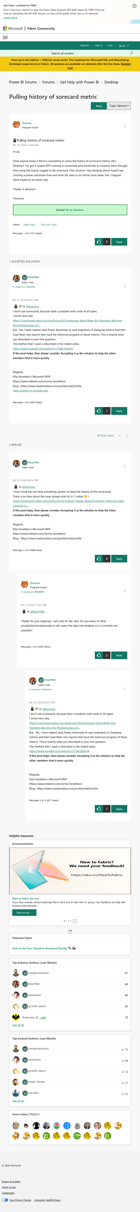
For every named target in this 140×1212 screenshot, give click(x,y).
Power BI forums (23, 81)
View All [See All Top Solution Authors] (18, 1025)
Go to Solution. (75, 210)
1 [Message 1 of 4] (23, 233)
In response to (24, 286)
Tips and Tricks (49, 224)
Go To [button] (122, 45)
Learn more (10, 17)
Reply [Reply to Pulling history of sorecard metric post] (119, 241)
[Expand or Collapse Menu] (5, 37)
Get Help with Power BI (79, 81)
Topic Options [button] (118, 105)
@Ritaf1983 (37, 611)
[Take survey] (24, 912)
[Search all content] (92, 53)
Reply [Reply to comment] (119, 410)
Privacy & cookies (11, 1181)
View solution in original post (30, 390)
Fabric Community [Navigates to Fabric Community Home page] (41, 28)
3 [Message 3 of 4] (32, 646)
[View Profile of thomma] (26, 123)
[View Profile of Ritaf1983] (33, 277)
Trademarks (8, 1192)
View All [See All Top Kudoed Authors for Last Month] (18, 1101)
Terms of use (9, 1187)
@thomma (32, 306)
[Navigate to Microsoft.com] (13, 28)
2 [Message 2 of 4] (23, 550)
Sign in (98, 45)
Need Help (29, 224)
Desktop (111, 81)
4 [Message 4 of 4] (23, 402)
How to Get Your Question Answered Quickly (40, 948)
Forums (48, 81)
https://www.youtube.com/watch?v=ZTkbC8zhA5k (43, 348)
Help (110, 45)
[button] (99, 106)
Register (85, 45)
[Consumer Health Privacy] (47, 1200)
